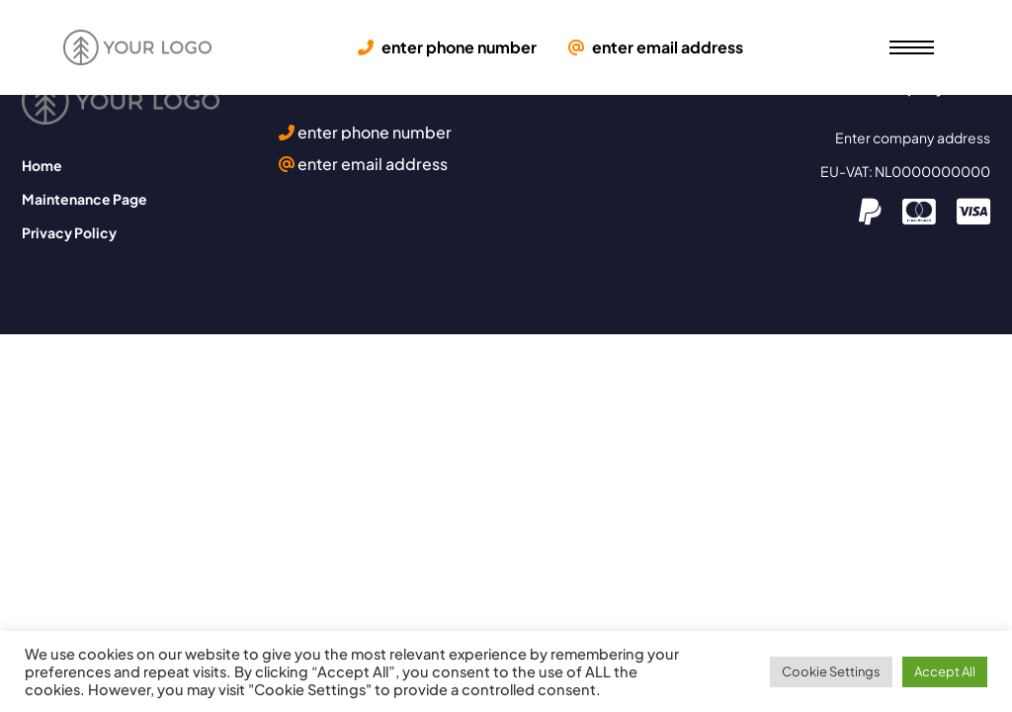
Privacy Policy (69, 232)
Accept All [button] (944, 671)
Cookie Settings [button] (831, 671)
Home (42, 165)
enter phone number (447, 47)
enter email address (655, 47)
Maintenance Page (84, 199)
